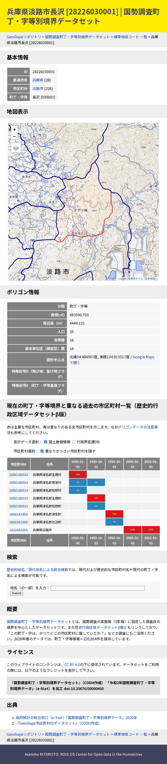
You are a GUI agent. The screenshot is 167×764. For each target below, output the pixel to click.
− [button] (14, 136)
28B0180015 (18, 506)
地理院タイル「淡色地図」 (143, 278)
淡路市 (37, 88)
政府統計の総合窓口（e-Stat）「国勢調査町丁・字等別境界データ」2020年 (76, 717)
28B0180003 (18, 482)
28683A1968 (18, 522)
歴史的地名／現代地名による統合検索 (37, 569)
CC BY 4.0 (72, 664)
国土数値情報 (56, 441)
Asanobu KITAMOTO (41, 754)
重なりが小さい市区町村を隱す (67, 451)
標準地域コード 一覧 (130, 36)
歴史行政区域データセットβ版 (99, 627)
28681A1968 (18, 514)
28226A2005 (18, 529)
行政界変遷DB (86, 441)
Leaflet (122, 278)
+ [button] (14, 129)
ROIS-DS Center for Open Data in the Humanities (101, 754)
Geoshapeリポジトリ (24, 36)
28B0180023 (18, 498)
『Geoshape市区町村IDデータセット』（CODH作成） (59, 723)
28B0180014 (18, 490)
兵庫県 (37, 80)
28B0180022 (18, 474)
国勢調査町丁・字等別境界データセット (77, 36)
